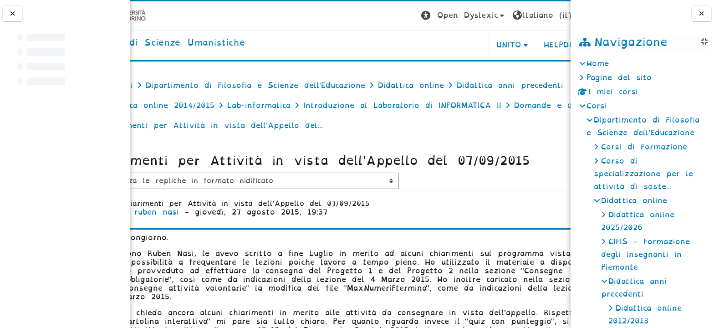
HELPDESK (513, 45)
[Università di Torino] (158, 15)
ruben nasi (197, 246)
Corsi (596, 106)
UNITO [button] (457, 45)
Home (597, 63)
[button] (412, 16)
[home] (209, 43)
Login (552, 15)
